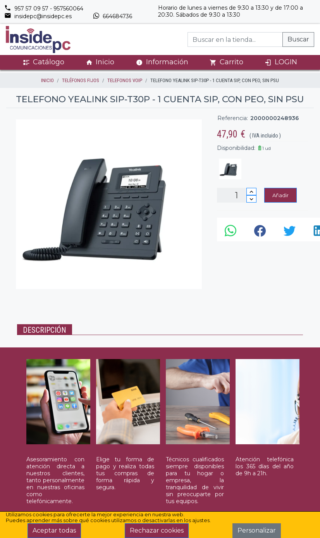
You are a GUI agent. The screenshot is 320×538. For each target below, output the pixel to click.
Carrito (226, 62)
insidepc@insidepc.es (38, 16)
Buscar (298, 39)
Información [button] (162, 62)
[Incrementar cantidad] (251, 191)
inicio (47, 80)
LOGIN (281, 62)
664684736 (112, 16)
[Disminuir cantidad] (251, 199)
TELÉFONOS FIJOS (80, 80)
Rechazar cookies (157, 530)
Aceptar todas (54, 530)
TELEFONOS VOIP (124, 80)
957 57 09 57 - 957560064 (43, 8)
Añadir (280, 195)
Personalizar (256, 530)
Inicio (100, 62)
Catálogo (43, 62)
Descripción (44, 330)
